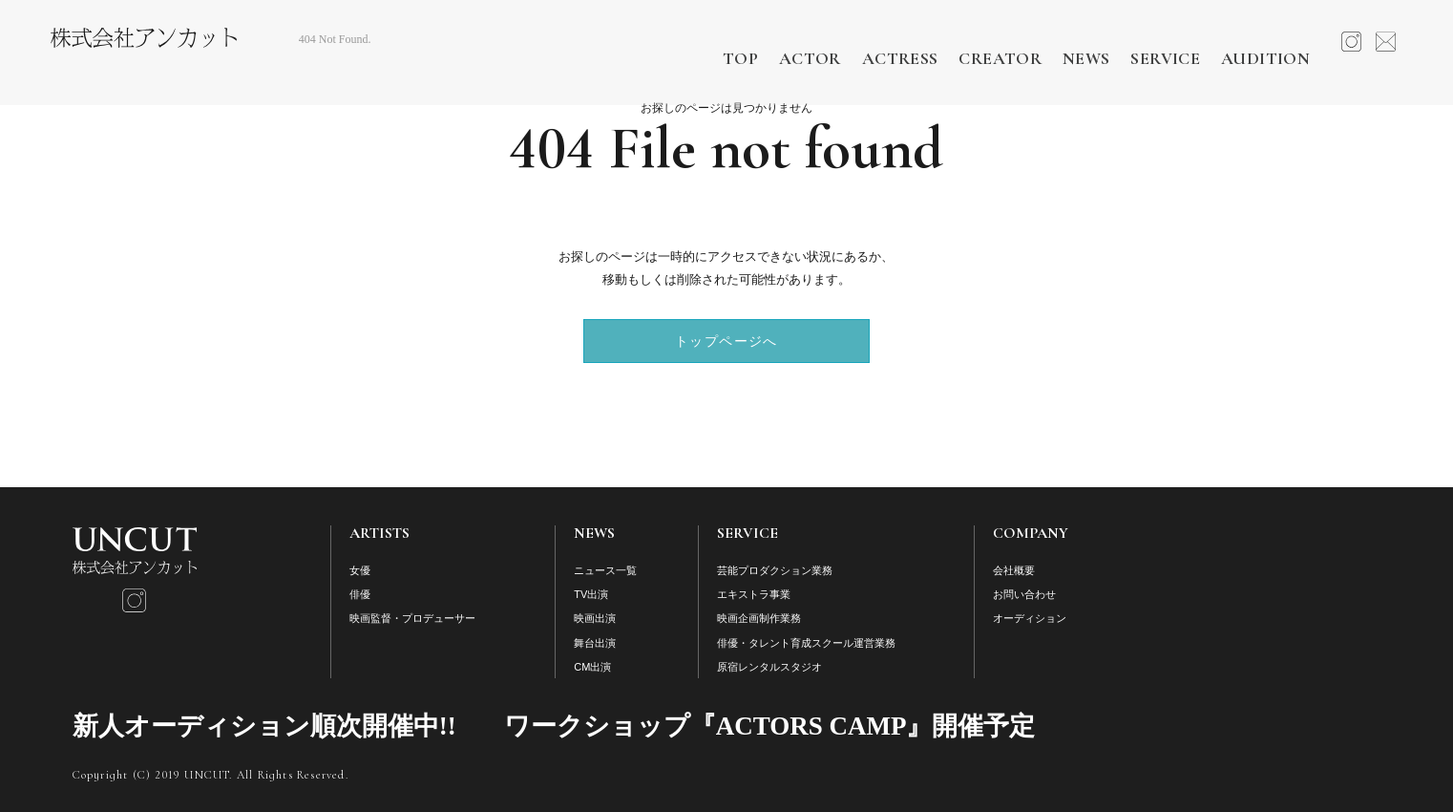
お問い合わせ (1024, 594)
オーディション (1029, 618)
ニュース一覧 (605, 570)
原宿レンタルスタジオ (769, 667)
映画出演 (595, 618)
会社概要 (1014, 570)
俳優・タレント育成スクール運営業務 (806, 643)
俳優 (359, 594)
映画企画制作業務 (759, 618)
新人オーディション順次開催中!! (264, 726)
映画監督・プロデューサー (412, 618)
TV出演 (591, 594)
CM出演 (592, 667)
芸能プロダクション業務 (774, 570)
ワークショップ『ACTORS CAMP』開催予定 (770, 726)
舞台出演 (595, 643)
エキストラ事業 (753, 594)
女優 (359, 570)
